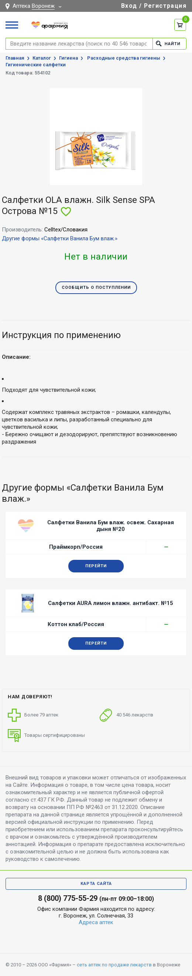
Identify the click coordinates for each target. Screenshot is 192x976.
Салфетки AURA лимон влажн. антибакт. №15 (110, 603)
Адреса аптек (96, 922)
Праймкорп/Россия (76, 547)
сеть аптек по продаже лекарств (114, 964)
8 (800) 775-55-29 (67, 898)
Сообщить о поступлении (96, 287)
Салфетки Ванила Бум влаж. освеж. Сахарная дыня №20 (110, 525)
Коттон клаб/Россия (76, 624)
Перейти (96, 566)
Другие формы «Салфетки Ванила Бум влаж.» (59, 238)
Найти (168, 43)
